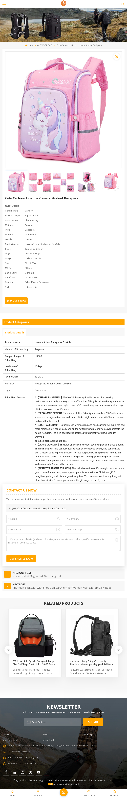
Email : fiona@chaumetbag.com (23, 757)
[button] (119, 650)
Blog (45, 734)
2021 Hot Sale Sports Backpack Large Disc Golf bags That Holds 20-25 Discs (34, 662)
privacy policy (9, 740)
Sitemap (88, 734)
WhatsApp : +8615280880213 (22, 763)
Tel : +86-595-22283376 (19, 751)
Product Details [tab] (14, 332)
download (48, 740)
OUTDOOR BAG (44, 45)
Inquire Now (16, 300)
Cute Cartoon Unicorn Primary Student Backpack (41, 508)
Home (29, 45)
